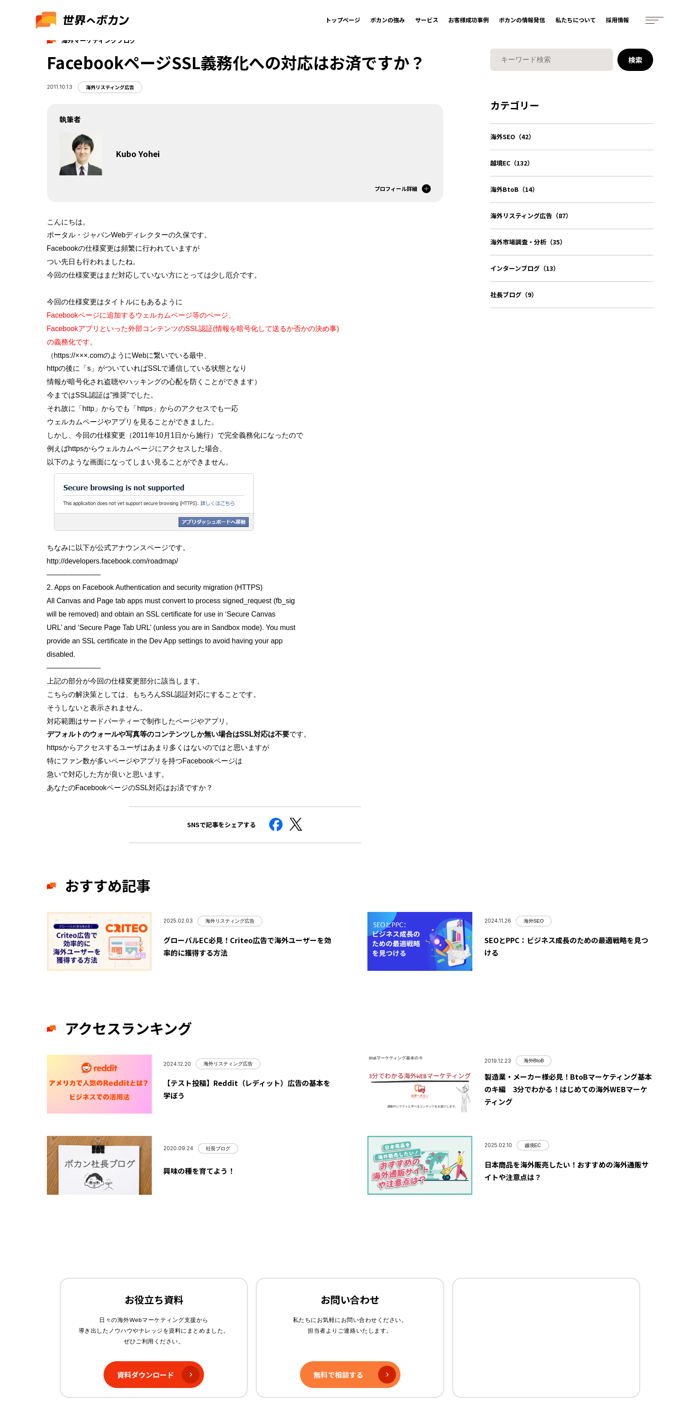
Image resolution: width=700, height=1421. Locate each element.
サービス (427, 21)
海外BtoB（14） (514, 189)
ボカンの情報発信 (522, 21)
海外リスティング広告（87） (531, 215)
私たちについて (576, 21)
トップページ (343, 21)
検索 (635, 59)
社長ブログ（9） (514, 294)
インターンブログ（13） (524, 268)
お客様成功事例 (469, 21)
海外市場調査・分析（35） (528, 241)
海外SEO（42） (512, 136)
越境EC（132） (511, 162)
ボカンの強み (388, 21)
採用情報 (617, 21)
